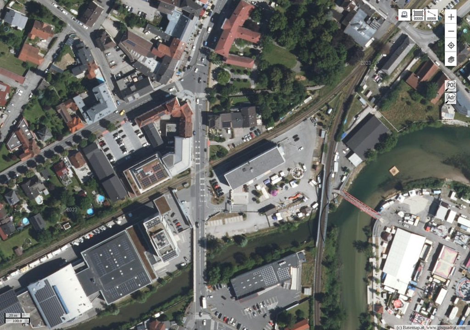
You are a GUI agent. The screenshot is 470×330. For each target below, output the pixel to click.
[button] (451, 16)
